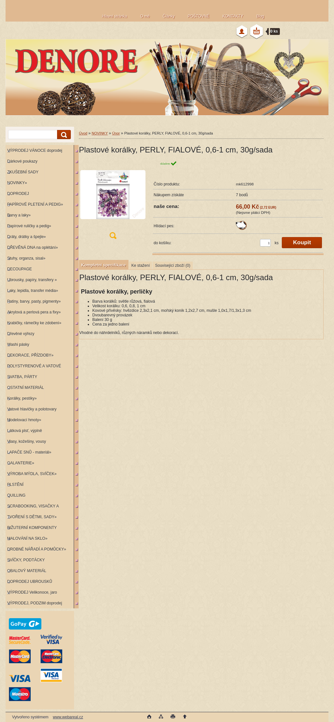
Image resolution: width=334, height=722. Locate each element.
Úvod (83, 133)
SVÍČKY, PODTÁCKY (26, 560)
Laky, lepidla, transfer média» (32, 290)
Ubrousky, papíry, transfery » (32, 280)
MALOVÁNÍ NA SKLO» (27, 538)
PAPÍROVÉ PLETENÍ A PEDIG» (35, 204)
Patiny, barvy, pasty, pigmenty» (34, 301)
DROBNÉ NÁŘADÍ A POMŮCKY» (36, 549)
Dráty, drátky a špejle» (26, 236)
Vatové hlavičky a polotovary (31, 409)
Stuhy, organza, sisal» (26, 258)
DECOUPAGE (19, 269)
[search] (63, 134)
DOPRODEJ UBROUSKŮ (29, 581)
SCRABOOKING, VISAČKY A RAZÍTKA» (32, 507)
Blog (260, 16)
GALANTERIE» (20, 463)
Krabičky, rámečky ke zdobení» (34, 323)
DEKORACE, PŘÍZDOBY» (30, 355)
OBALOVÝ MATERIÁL (26, 571)
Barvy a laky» (19, 215)
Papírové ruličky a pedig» (29, 226)
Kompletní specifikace (103, 265)
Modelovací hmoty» (24, 420)
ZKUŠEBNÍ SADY (22, 172)
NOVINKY (100, 133)
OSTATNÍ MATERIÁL (25, 387)
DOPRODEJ (18, 193)
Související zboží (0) (172, 265)
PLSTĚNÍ (15, 484)
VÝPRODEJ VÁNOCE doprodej (34, 150)
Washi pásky (18, 344)
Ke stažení (140, 265)
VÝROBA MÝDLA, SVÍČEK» (31, 474)
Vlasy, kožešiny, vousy (26, 441)
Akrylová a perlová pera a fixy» (34, 312)
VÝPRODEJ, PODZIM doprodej (34, 603)
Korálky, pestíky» (22, 398)
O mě (145, 16)
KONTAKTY (232, 16)
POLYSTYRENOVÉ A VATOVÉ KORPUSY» (33, 367)
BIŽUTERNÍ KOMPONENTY (32, 527)
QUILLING (16, 495)
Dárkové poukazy (22, 161)
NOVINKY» (17, 183)
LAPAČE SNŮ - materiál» (29, 452)
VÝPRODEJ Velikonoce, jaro (32, 592)
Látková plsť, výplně (24, 430)
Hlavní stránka (114, 16)
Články (169, 16)
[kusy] (265, 243)
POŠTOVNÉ (198, 16)
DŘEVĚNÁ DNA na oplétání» (32, 247)
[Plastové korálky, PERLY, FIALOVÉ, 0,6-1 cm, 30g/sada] (113, 202)
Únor (116, 133)
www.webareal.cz (68, 717)
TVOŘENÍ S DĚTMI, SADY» (31, 517)
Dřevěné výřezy (20, 333)
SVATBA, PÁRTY (22, 377)
